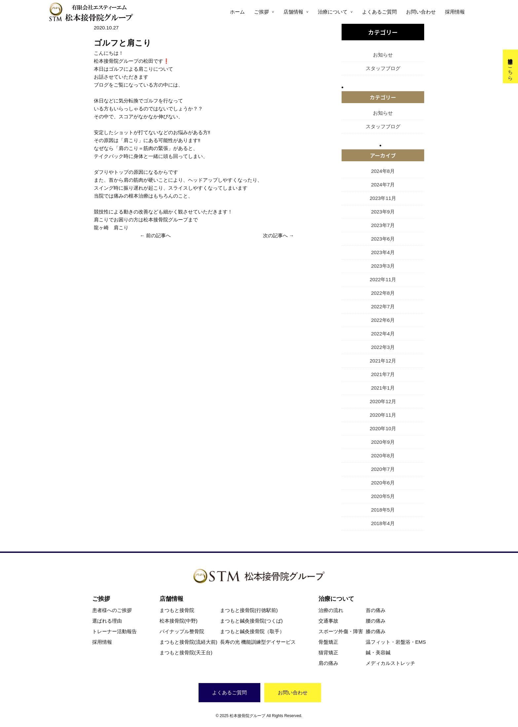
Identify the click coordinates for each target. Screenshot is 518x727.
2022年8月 (383, 293)
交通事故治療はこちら (510, 66)
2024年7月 (383, 184)
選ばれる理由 (107, 621)
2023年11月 (383, 198)
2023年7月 (383, 225)
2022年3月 (383, 347)
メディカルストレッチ (390, 663)
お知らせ (383, 54)
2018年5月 (383, 510)
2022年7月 (383, 306)
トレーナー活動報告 (114, 631)
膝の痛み (376, 631)
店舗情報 (293, 12)
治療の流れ (330, 610)
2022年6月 (383, 320)
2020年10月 (383, 428)
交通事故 (328, 621)
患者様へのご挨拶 (112, 610)
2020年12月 (383, 401)
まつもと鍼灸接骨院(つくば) (251, 621)
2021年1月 (383, 388)
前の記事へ (158, 235)
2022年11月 (383, 279)
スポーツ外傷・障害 (340, 631)
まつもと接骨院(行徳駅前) (249, 610)
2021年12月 (383, 361)
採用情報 (455, 12)
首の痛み (376, 610)
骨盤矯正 (328, 642)
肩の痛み (328, 663)
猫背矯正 (328, 652)
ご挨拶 (261, 12)
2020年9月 (383, 442)
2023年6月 (383, 239)
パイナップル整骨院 (182, 631)
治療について (333, 12)
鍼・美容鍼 (378, 652)
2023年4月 (383, 252)
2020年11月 (383, 415)
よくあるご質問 (379, 12)
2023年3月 (383, 266)
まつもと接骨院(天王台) (186, 652)
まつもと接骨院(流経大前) (188, 642)
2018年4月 (383, 523)
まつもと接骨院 (177, 610)
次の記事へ (275, 235)
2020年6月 (383, 482)
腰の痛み (376, 621)
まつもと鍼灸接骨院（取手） (252, 631)
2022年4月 (383, 333)
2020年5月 (383, 496)
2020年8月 (383, 455)
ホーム (237, 12)
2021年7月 (383, 374)
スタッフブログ (383, 68)
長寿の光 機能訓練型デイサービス (258, 642)
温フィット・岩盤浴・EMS (396, 642)
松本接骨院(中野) (179, 621)
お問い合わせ (421, 12)
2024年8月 (383, 171)
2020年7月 (383, 469)
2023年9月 (383, 211)
